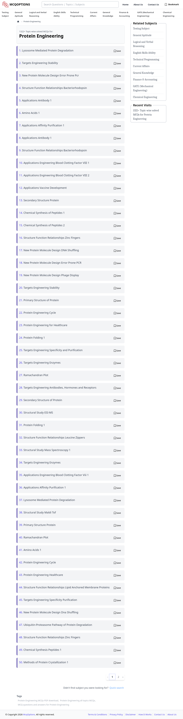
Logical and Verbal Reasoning (143, 44)
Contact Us (153, 4)
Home (125, 4)
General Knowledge (143, 72)
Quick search (117, 687)
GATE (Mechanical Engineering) (143, 88)
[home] (18, 21)
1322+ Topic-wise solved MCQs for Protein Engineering (146, 114)
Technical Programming (146, 59)
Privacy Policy (116, 714)
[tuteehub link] (5, 14)
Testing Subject (141, 28)
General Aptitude (142, 35)
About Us (138, 4)
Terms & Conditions (97, 714)
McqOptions (29, 714)
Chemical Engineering (145, 97)
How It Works (145, 714)
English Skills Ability (144, 52)
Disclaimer (131, 714)
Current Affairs (141, 66)
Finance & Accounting (145, 79)
